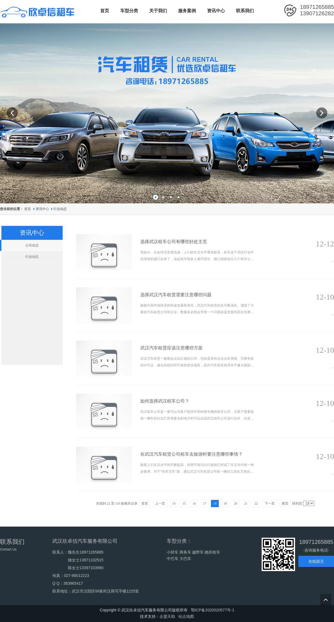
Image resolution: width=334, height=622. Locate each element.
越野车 (198, 552)
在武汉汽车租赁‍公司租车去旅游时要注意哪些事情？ (191, 454)
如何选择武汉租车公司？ (164, 401)
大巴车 (185, 558)
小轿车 (172, 552)
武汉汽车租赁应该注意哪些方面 (171, 347)
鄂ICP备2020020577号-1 (212, 610)
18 (215, 503)
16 (194, 503)
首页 (27, 209)
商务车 (185, 552)
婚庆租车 (212, 552)
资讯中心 (43, 209)
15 (184, 503)
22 (256, 503)
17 (204, 503)
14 (173, 503)
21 (245, 503)
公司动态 (32, 245)
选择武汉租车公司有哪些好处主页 (173, 241)
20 (235, 503)
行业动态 (60, 209)
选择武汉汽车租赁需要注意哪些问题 (176, 294)
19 (225, 503)
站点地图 (186, 616)
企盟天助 (167, 616)
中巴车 (172, 558)
